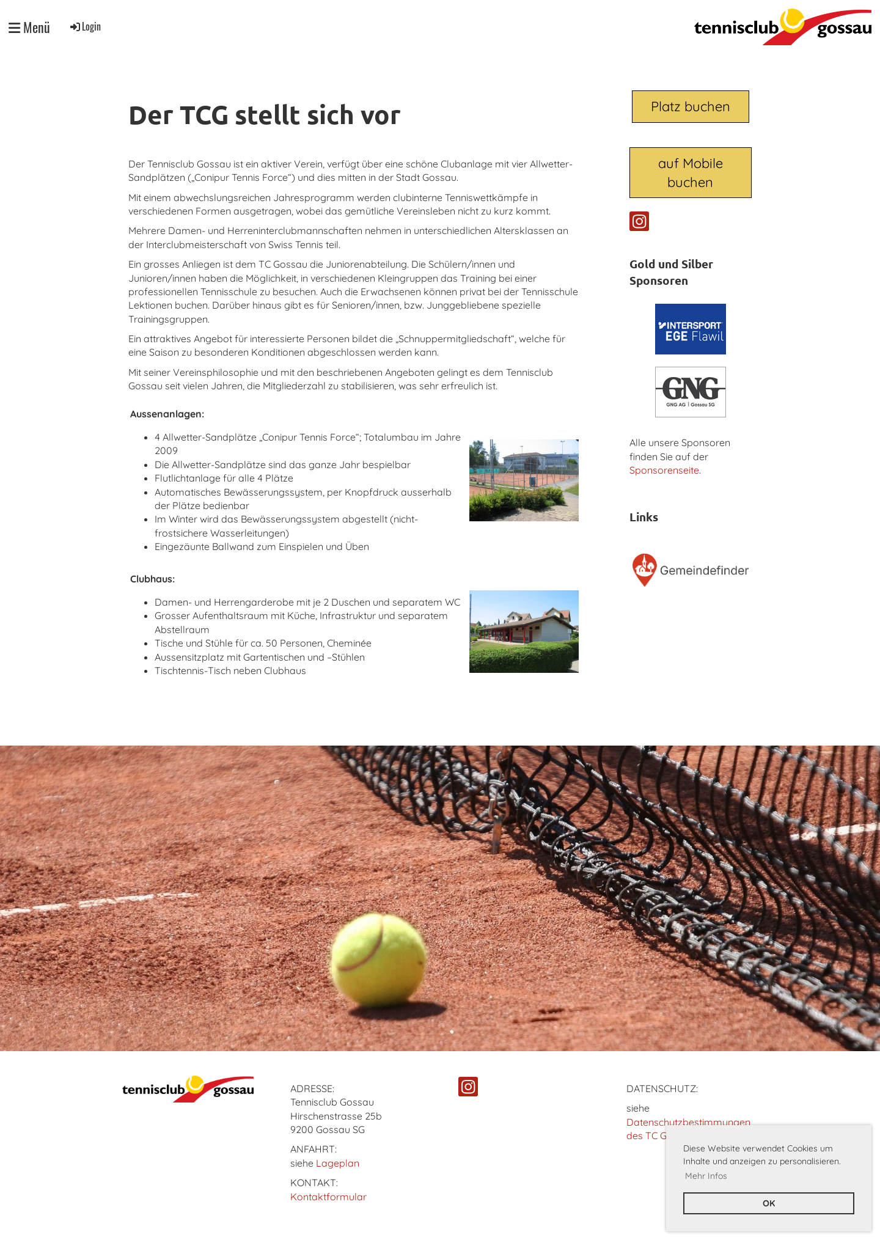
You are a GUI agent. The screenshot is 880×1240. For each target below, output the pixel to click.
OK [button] (769, 1203)
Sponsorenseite (664, 470)
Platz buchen (690, 106)
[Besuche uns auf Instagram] (639, 223)
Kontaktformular (328, 1196)
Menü (29, 27)
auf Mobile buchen (690, 173)
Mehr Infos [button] (706, 1175)
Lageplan (337, 1163)
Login (84, 26)
